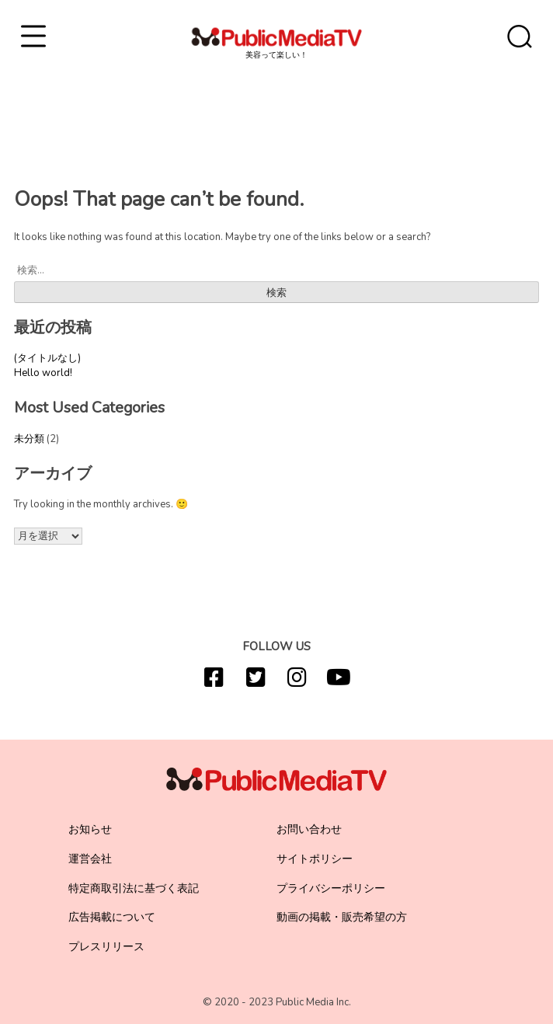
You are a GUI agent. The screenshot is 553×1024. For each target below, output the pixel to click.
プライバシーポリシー (330, 888)
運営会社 (90, 859)
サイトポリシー (314, 859)
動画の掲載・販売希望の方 (341, 917)
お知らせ (90, 829)
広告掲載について (111, 917)
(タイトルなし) (47, 358)
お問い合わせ (309, 829)
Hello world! (43, 373)
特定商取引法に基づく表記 (133, 888)
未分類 (29, 439)
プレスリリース (106, 946)
